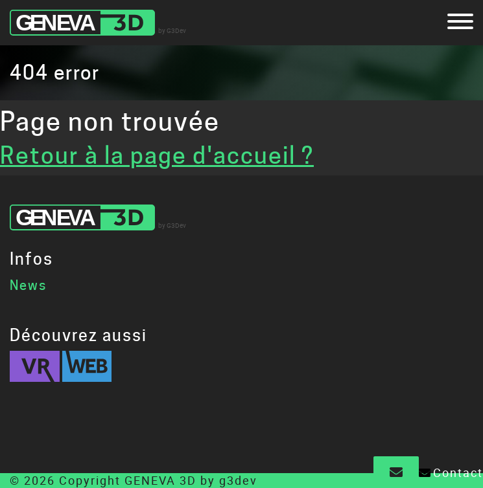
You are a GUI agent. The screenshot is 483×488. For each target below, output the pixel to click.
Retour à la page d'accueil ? (157, 155)
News (28, 285)
